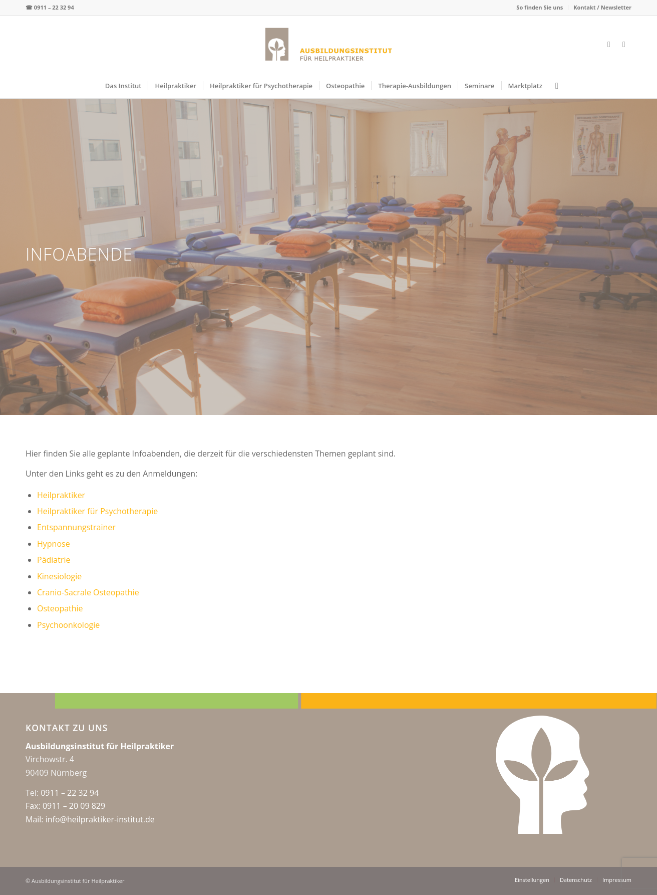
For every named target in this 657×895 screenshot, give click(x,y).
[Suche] (553, 85)
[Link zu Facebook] (608, 44)
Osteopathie (60, 608)
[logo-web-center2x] (328, 44)
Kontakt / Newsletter (602, 7)
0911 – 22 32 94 (54, 7)
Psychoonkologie (68, 624)
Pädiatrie (54, 559)
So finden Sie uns (539, 7)
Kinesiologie (59, 576)
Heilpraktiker (61, 495)
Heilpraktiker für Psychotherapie (97, 511)
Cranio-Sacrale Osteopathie (88, 592)
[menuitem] (539, 7)
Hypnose (53, 543)
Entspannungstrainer (76, 527)
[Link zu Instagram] (623, 44)
